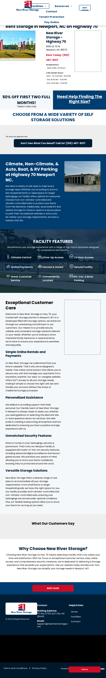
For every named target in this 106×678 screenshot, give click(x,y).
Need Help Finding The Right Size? (79, 99)
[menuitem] (40, 6)
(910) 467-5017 (75, 143)
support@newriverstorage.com (52, 625)
